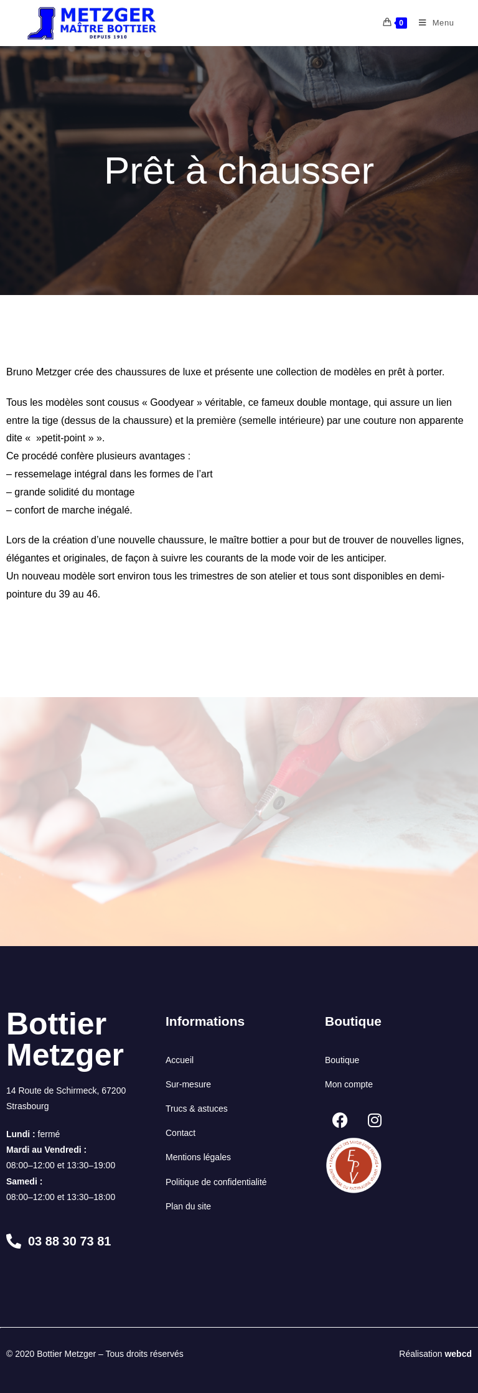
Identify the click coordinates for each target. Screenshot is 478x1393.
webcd (458, 1354)
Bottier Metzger (65, 1039)
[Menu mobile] (432, 22)
